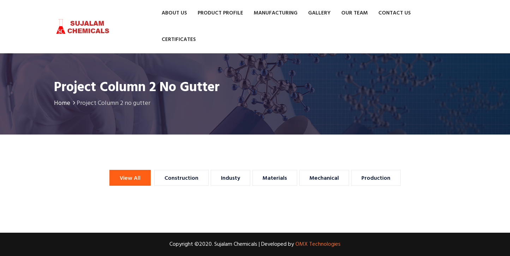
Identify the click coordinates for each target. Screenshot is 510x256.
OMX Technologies (318, 244)
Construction (181, 178)
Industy (230, 178)
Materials (275, 178)
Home (65, 103)
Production (375, 178)
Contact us (394, 13)
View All (130, 178)
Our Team (354, 13)
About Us (174, 13)
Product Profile (220, 13)
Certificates (179, 39)
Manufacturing (276, 13)
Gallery (319, 13)
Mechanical (324, 178)
